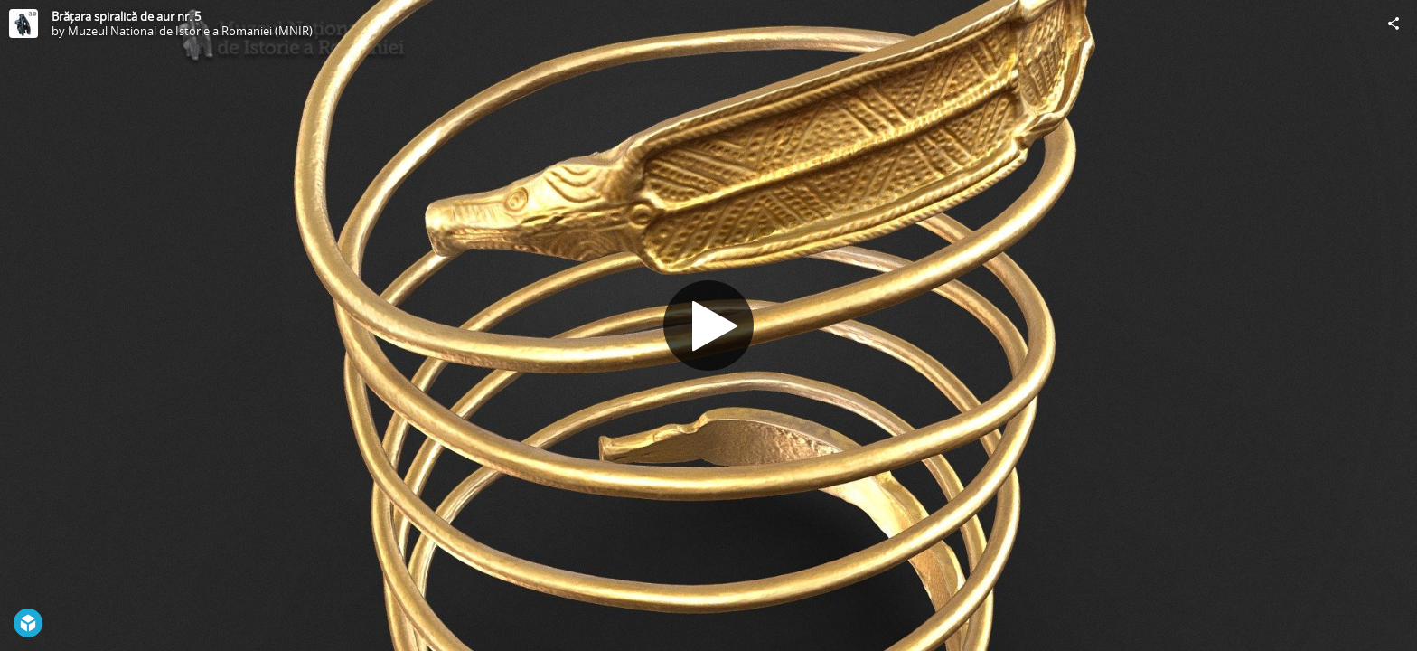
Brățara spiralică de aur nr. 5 (126, 16)
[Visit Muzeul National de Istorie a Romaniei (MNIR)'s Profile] (23, 23)
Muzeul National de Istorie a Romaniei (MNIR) (190, 31)
